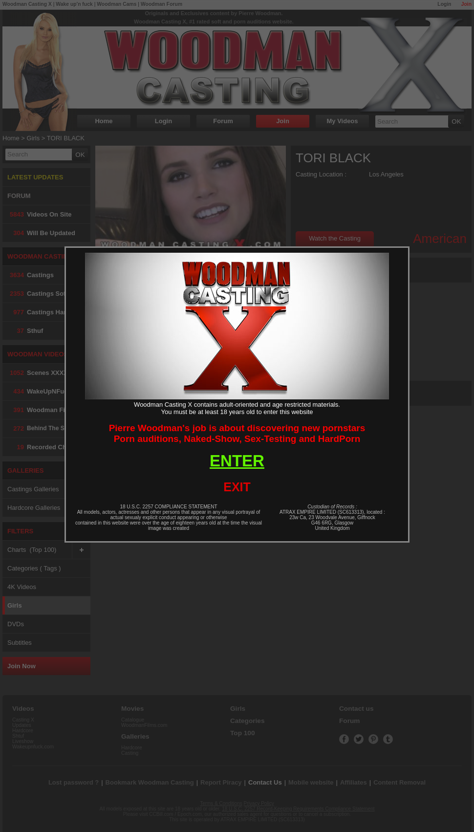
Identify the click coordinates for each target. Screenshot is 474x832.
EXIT (237, 487)
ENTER (237, 461)
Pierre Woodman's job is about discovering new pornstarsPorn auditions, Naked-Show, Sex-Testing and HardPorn (237, 433)
